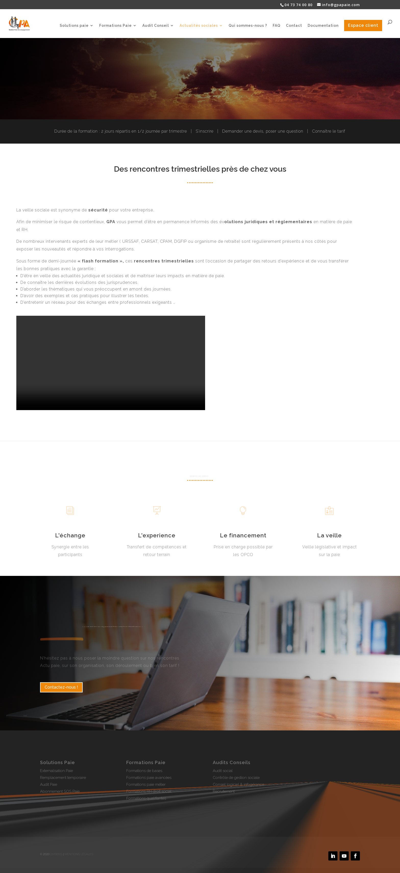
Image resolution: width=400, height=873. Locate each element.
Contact (294, 26)
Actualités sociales (199, 26)
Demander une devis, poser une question (262, 131)
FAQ (276, 26)
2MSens (56, 854)
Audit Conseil (155, 26)
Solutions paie (74, 26)
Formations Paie (115, 26)
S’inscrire (205, 131)
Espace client (363, 25)
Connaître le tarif (328, 131)
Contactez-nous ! (61, 687)
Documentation (323, 26)
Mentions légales (79, 854)
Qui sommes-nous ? (248, 26)
